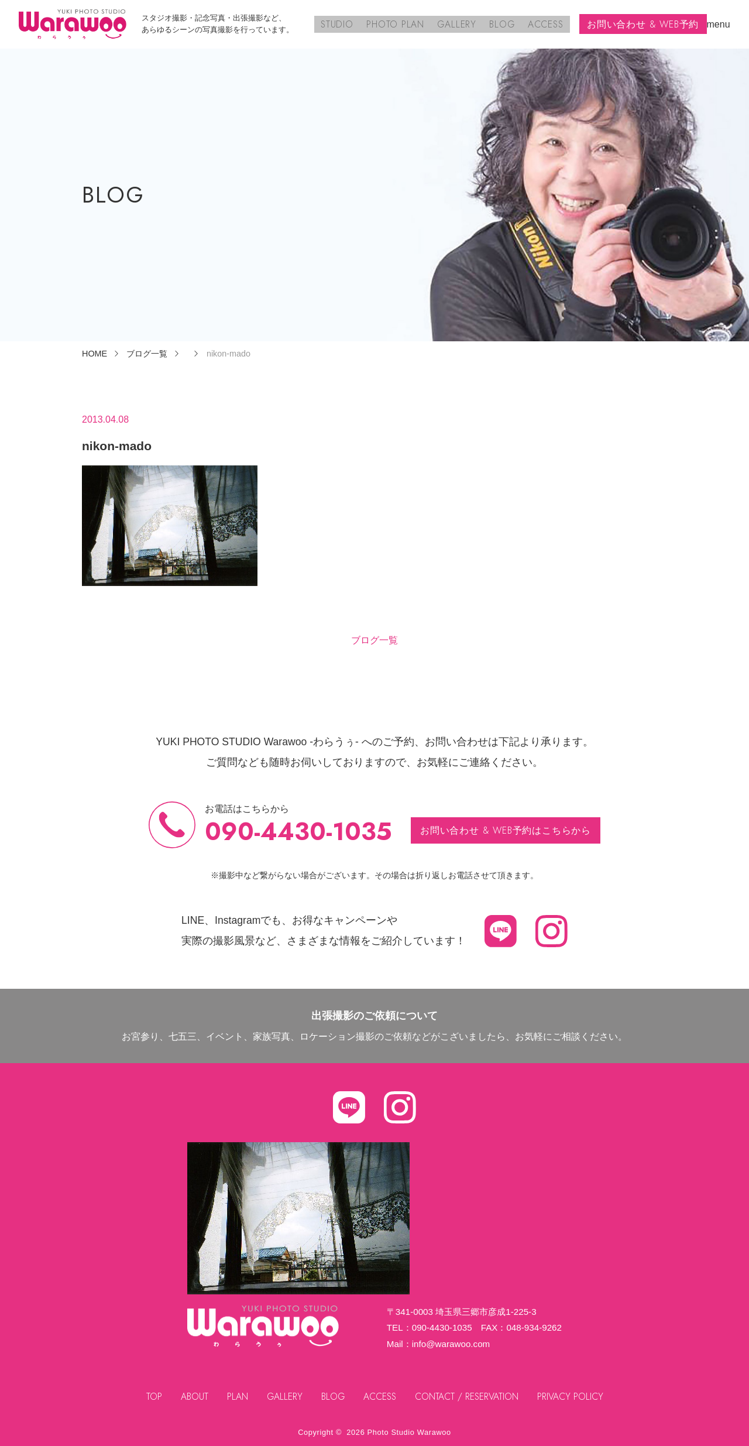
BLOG (503, 23)
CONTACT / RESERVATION (468, 1396)
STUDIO (342, 23)
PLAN (235, 1396)
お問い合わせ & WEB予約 (643, 23)
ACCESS (545, 23)
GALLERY (459, 23)
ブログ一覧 (374, 640)
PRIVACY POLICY (573, 1396)
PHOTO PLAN (399, 23)
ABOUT (192, 1396)
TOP (152, 1396)
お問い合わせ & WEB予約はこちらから (506, 830)
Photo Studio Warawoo (409, 1432)
